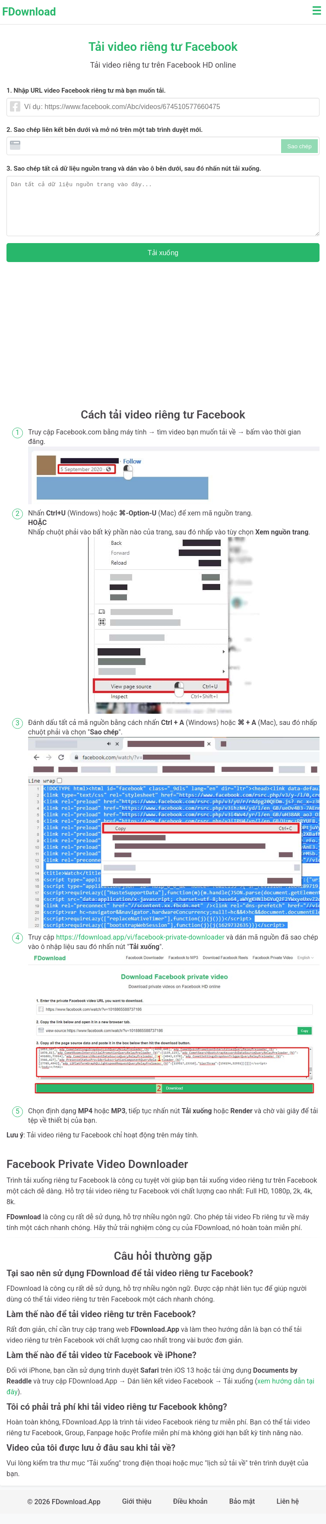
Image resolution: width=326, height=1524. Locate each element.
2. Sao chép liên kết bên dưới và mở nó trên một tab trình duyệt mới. (104, 130)
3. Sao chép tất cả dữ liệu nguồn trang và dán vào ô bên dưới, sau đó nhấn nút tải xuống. (133, 168)
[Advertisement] (163, 349)
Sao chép (299, 146)
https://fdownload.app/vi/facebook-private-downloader (140, 947)
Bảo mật (242, 1512)
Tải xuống (163, 263)
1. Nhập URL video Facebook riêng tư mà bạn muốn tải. (86, 90)
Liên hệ (287, 1512)
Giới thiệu (137, 1512)
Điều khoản (190, 1512)
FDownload (29, 12)
